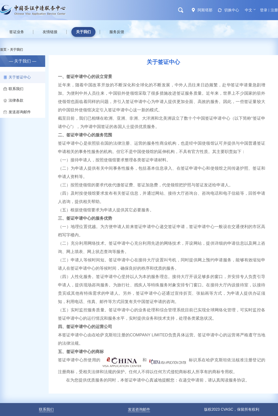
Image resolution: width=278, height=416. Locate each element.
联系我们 (13, 89)
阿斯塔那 (205, 10)
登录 (263, 10)
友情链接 (50, 32)
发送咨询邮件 (17, 112)
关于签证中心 (17, 77)
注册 (274, 10)
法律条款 (13, 100)
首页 (3, 49)
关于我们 (83, 32)
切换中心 (231, 10)
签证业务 (16, 32)
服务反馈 (116, 32)
